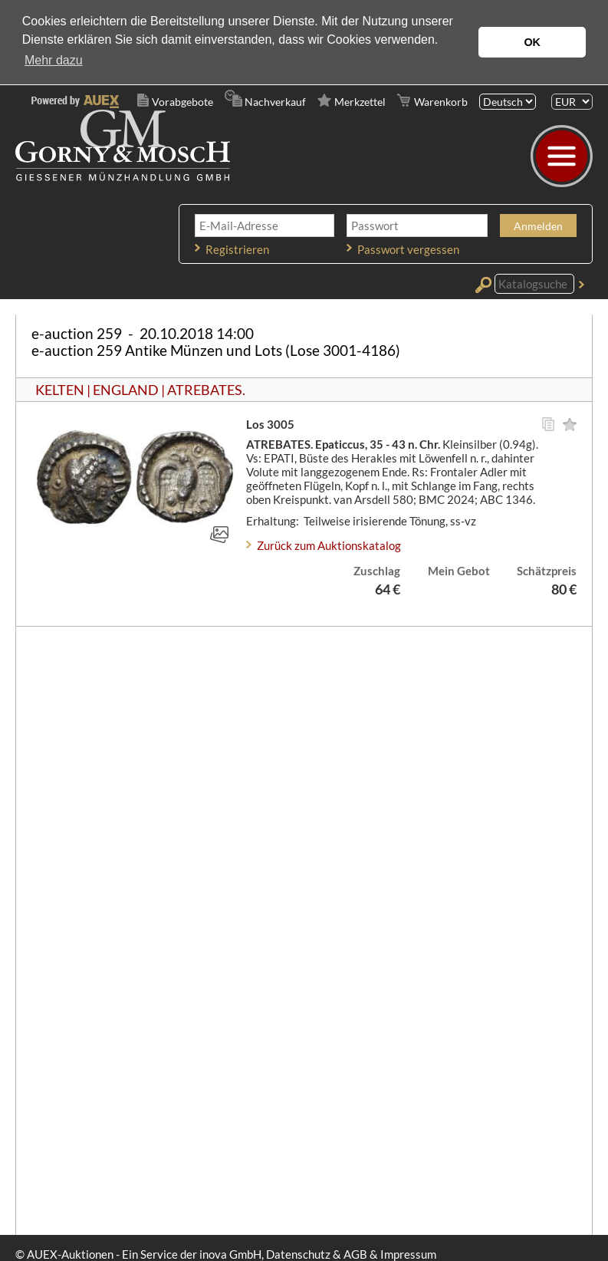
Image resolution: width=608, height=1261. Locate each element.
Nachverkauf (275, 101)
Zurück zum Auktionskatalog (329, 545)
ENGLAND (126, 389)
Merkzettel (360, 101)
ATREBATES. (206, 389)
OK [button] (532, 42)
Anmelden (538, 225)
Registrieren (237, 249)
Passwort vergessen (408, 249)
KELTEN (59, 389)
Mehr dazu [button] (54, 60)
